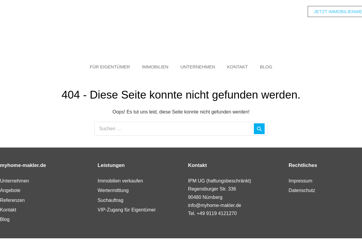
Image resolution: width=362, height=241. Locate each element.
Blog (266, 66)
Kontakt (237, 66)
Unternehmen (197, 66)
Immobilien (155, 66)
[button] (13, 228)
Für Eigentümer (110, 66)
